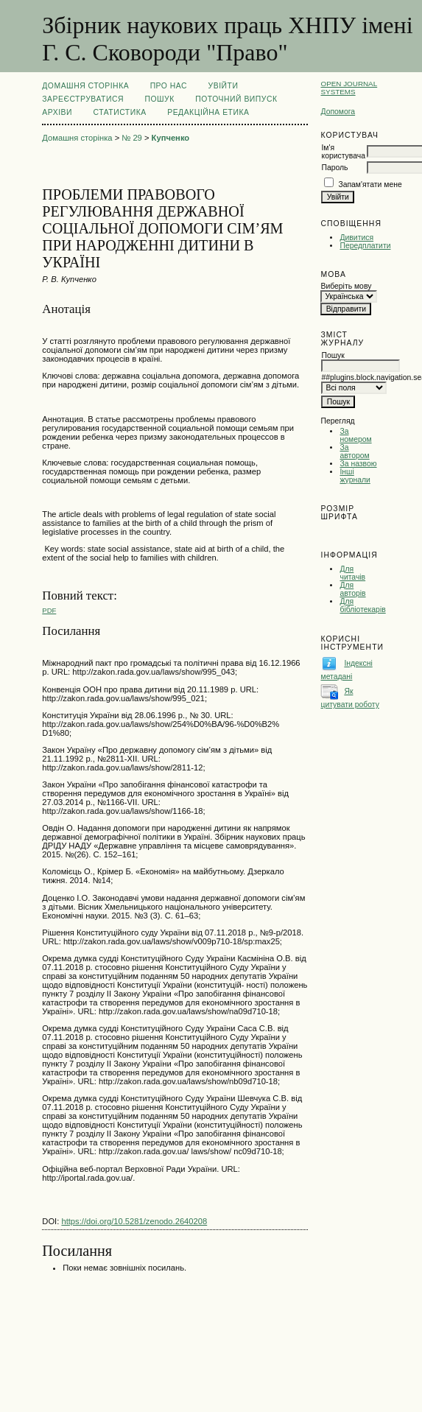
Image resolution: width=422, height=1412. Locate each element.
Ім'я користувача (343, 152)
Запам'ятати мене (369, 184)
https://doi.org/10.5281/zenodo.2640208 (134, 1221)
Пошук (159, 99)
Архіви (57, 112)
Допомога (337, 112)
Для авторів (352, 589)
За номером (355, 435)
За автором (354, 451)
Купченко (171, 137)
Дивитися (356, 237)
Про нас (169, 86)
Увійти (223, 86)
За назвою (358, 464)
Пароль (334, 168)
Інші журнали (355, 476)
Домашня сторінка (85, 86)
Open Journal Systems (348, 88)
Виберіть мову (345, 286)
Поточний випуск (236, 99)
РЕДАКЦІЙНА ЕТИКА (208, 112)
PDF (49, 610)
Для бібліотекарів (362, 605)
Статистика (119, 112)
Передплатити (365, 246)
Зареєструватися (83, 99)
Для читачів (352, 573)
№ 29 (132, 137)
